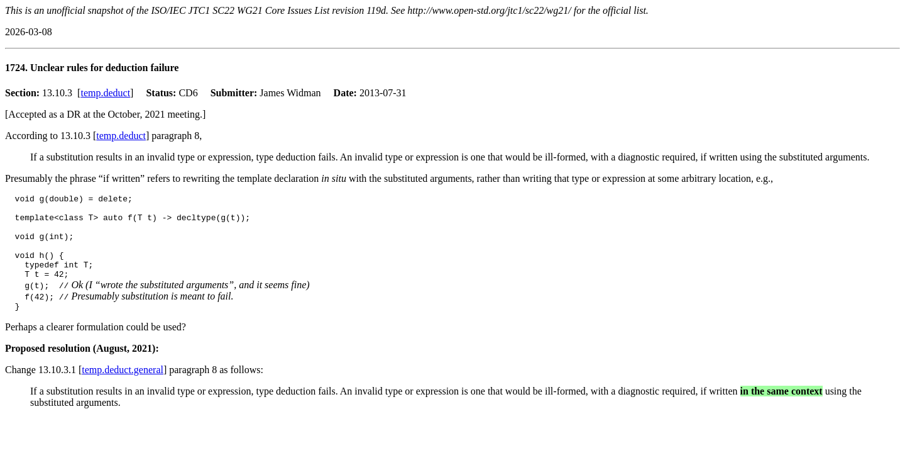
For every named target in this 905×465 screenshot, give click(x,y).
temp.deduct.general (122, 388)
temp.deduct (105, 92)
